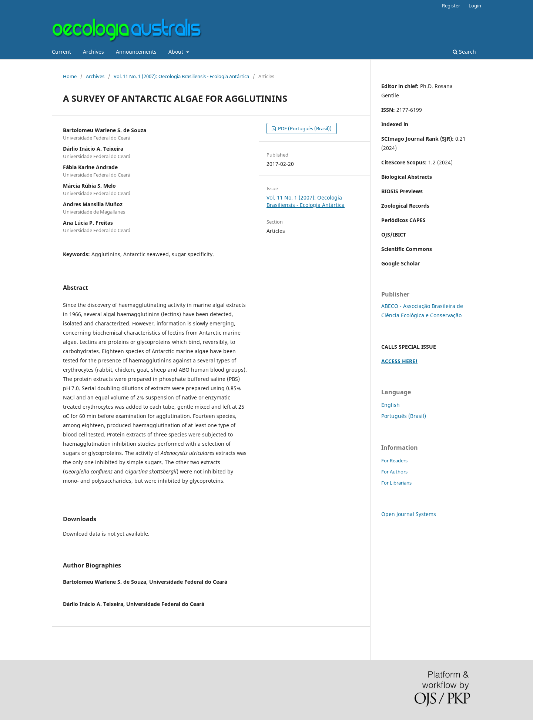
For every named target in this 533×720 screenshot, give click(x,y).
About (176, 51)
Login (475, 5)
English (390, 404)
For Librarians (396, 482)
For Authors (394, 471)
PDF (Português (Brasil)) (304, 128)
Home (70, 76)
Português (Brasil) (403, 415)
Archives (93, 51)
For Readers (394, 460)
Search (464, 51)
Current (61, 51)
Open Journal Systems (408, 514)
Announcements (136, 51)
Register (451, 5)
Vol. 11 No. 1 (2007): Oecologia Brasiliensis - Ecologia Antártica (181, 76)
